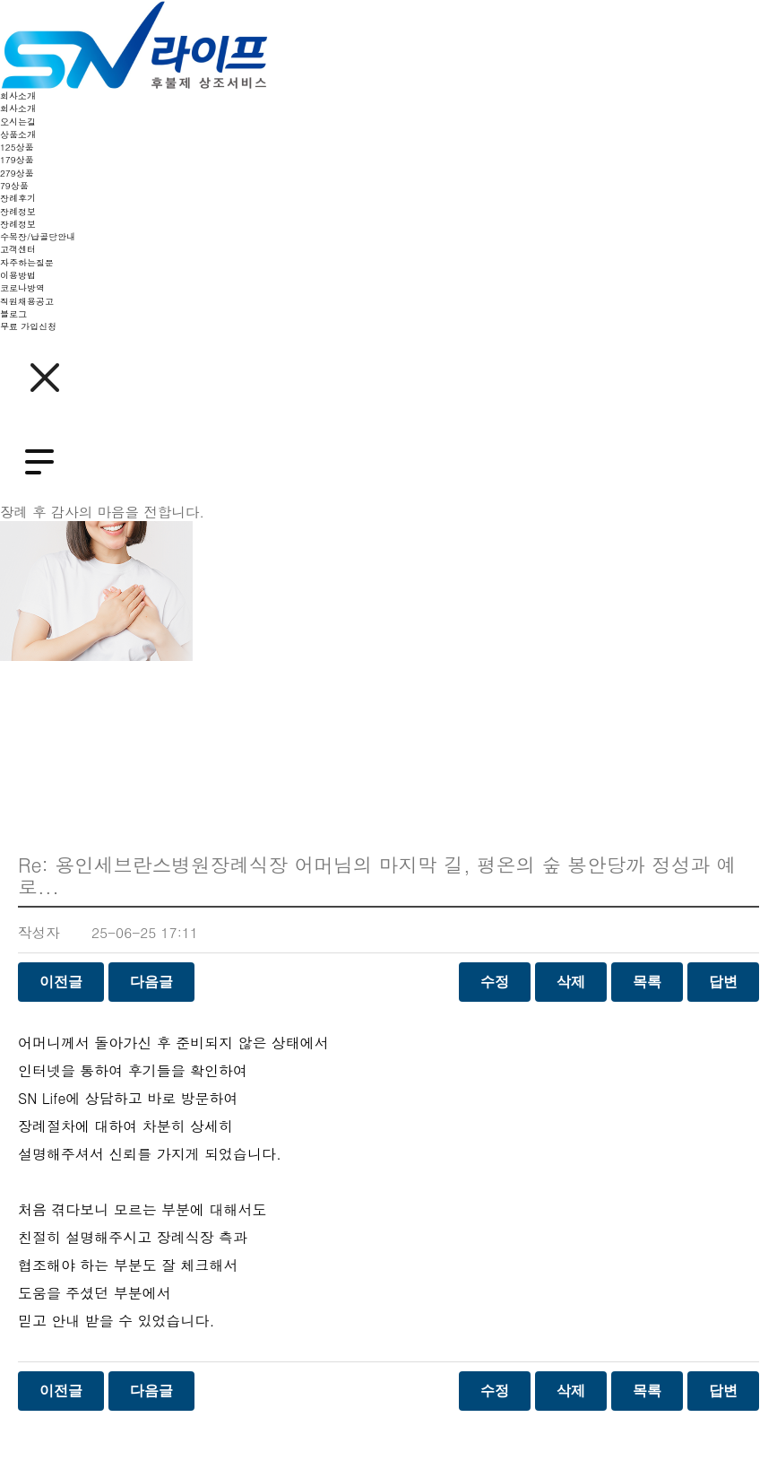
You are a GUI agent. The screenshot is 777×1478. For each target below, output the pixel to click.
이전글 (60, 981)
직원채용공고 (27, 301)
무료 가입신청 (28, 326)
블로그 (13, 314)
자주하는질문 (27, 262)
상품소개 (18, 134)
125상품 (17, 147)
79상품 (14, 185)
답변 (723, 981)
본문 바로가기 (0, 0)
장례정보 (18, 211)
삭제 (571, 981)
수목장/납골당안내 (37, 236)
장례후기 (18, 198)
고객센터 (18, 249)
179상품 (17, 159)
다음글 (151, 981)
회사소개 (18, 96)
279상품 (17, 173)
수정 (494, 981)
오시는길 (18, 122)
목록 (647, 981)
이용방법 (18, 275)
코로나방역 (22, 288)
